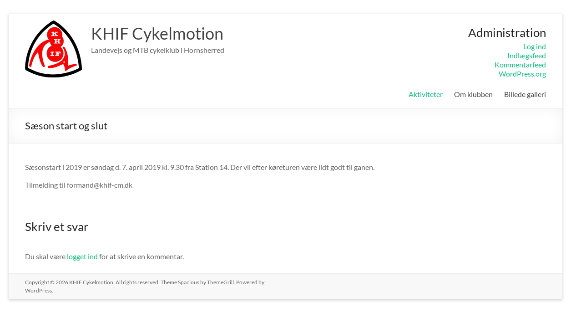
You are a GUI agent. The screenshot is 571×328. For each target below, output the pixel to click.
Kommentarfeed (520, 64)
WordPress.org (522, 73)
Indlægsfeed (526, 55)
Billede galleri (525, 94)
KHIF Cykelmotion (157, 33)
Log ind (534, 46)
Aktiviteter (426, 94)
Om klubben (473, 94)
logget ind (82, 256)
